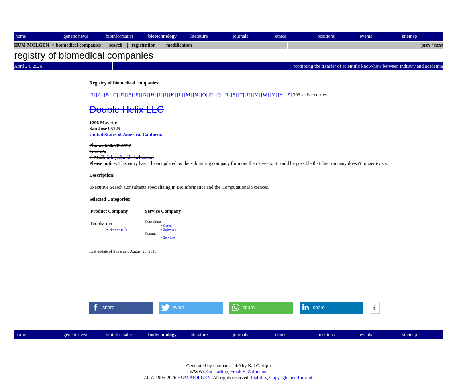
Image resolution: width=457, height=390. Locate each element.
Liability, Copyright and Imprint (281, 377)
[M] (188, 95)
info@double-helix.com (130, 157)
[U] (248, 95)
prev (425, 45)
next (438, 45)
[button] (121, 308)
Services (169, 237)
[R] (227, 95)
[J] (165, 95)
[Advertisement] (47, 199)
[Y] (281, 95)
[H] (152, 95)
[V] (256, 95)
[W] (265, 95)
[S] (234, 95)
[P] (212, 95)
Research (118, 229)
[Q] (219, 95)
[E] (130, 95)
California (153, 134)
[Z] (289, 95)
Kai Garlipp (216, 371)
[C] (115, 95)
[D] (122, 95)
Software (169, 229)
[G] (144, 95)
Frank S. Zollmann (248, 371)
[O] (204, 95)
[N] (196, 95)
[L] (180, 95)
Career (168, 225)
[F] (137, 95)
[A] (99, 95)
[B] (107, 95)
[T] (241, 95)
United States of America (114, 134)
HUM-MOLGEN (193, 377)
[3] (92, 95)
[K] (172, 95)
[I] (159, 95)
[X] (273, 95)
